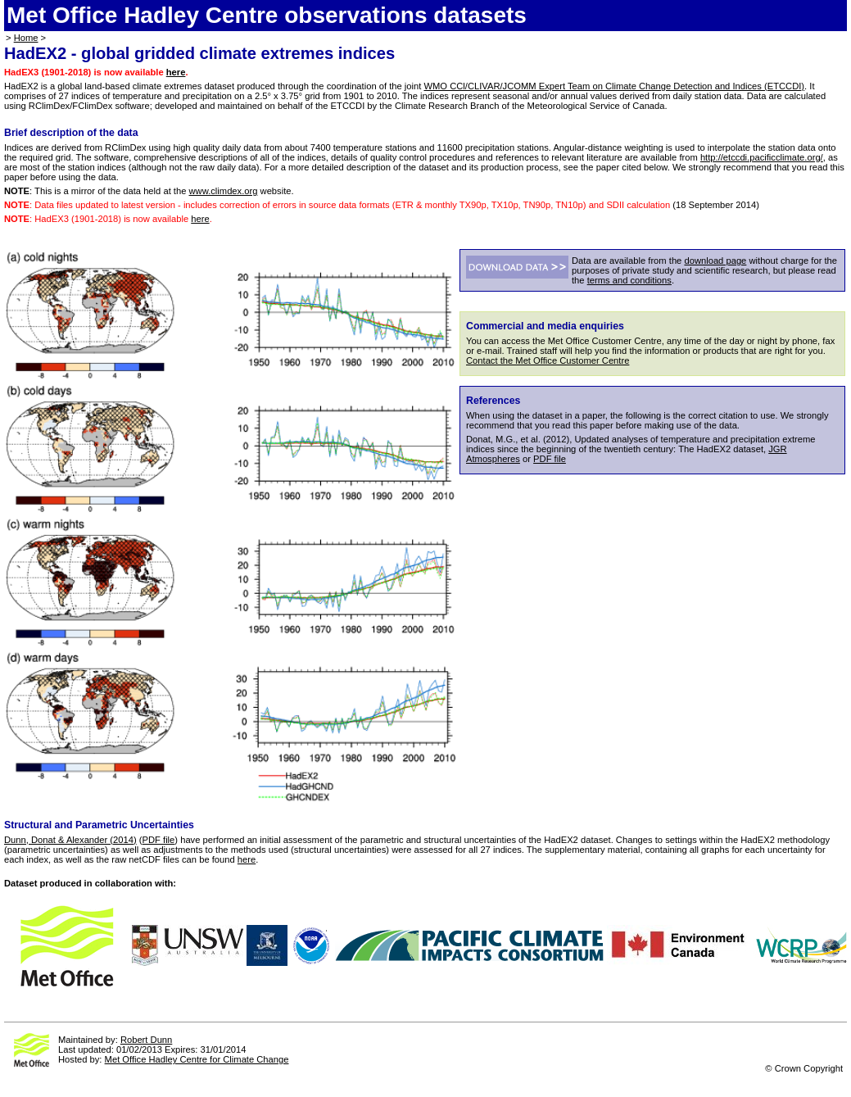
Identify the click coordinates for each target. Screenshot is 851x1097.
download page (715, 260)
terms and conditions (629, 280)
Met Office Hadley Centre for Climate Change (197, 1059)
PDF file (549, 459)
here (176, 72)
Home (26, 38)
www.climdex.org (223, 191)
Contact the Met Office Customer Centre (547, 360)
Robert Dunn (146, 1040)
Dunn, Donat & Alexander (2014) (70, 840)
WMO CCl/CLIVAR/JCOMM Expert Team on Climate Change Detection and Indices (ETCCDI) (613, 86)
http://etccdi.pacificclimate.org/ (761, 157)
